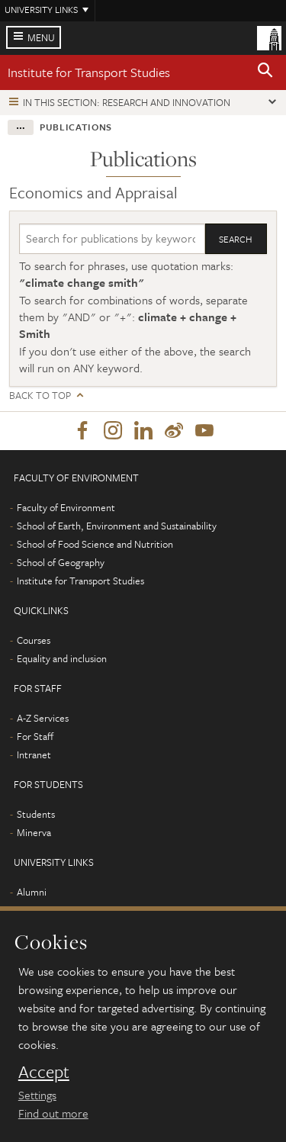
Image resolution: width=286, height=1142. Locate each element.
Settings (37, 1094)
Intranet (34, 754)
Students (36, 814)
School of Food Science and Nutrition (95, 544)
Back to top (40, 395)
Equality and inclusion (62, 658)
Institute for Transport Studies (89, 72)
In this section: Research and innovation (126, 102)
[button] (265, 72)
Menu (41, 37)
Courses (33, 640)
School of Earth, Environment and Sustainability (117, 525)
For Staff (35, 736)
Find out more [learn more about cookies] (53, 1113)
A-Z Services (43, 717)
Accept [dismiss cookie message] (43, 1072)
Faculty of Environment (66, 507)
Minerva (34, 832)
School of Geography (60, 562)
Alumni (32, 891)
